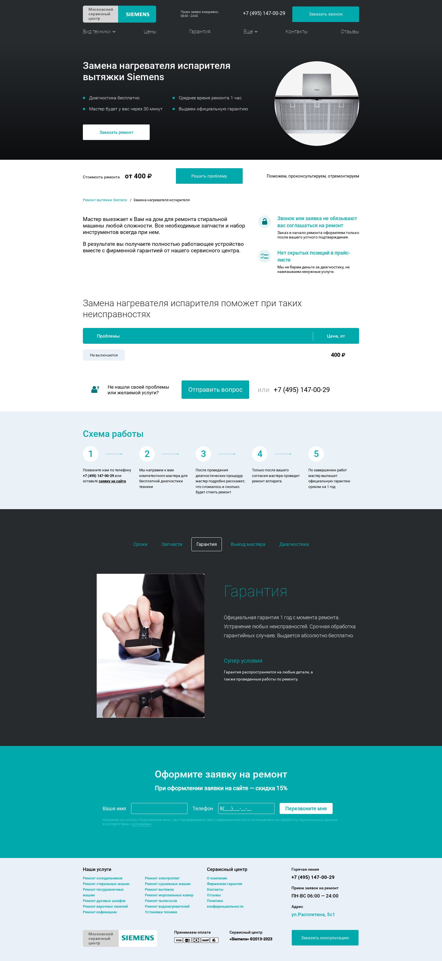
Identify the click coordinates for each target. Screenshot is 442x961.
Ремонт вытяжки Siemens (105, 200)
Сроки (140, 544)
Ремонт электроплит (162, 878)
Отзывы (350, 31)
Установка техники (161, 912)
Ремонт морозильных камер (169, 895)
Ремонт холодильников (102, 878)
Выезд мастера (248, 544)
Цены (150, 31)
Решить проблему (209, 176)
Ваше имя (114, 808)
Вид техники (97, 31)
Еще (248, 31)
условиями (141, 824)
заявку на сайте (112, 481)
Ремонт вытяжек (159, 889)
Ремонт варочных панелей (105, 906)
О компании (217, 878)
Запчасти (172, 544)
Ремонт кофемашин (100, 912)
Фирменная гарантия (224, 884)
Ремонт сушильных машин (168, 884)
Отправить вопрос (215, 389)
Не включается (104, 355)
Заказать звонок (326, 14)
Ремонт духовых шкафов (104, 901)
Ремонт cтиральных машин (106, 884)
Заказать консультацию (325, 937)
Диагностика (294, 544)
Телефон (203, 808)
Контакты (297, 31)
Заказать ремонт (116, 132)
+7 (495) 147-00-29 (264, 13)
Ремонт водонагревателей (167, 906)
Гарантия (200, 31)
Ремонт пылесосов (161, 901)
